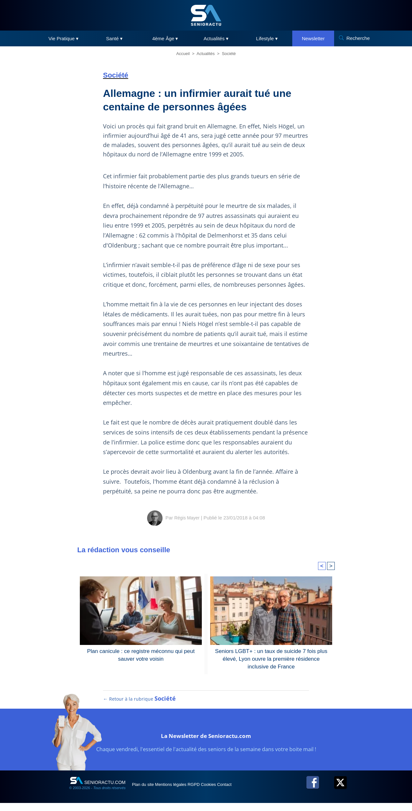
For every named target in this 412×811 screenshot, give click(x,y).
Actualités (206, 53)
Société (229, 53)
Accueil (183, 53)
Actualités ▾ (216, 38)
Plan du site (147, 792)
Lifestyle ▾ (267, 38)
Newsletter (313, 38)
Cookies (237, 792)
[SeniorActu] (206, 15)
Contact (260, 792)
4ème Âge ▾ (165, 38)
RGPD (215, 792)
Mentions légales (183, 792)
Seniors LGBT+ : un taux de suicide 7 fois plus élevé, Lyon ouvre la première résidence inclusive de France (271, 658)
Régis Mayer (187, 517)
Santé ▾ (114, 38)
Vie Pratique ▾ (63, 38)
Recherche (358, 38)
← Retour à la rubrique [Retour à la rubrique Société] (139, 707)
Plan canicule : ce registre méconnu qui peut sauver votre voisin (141, 654)
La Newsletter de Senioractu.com (206, 742)
